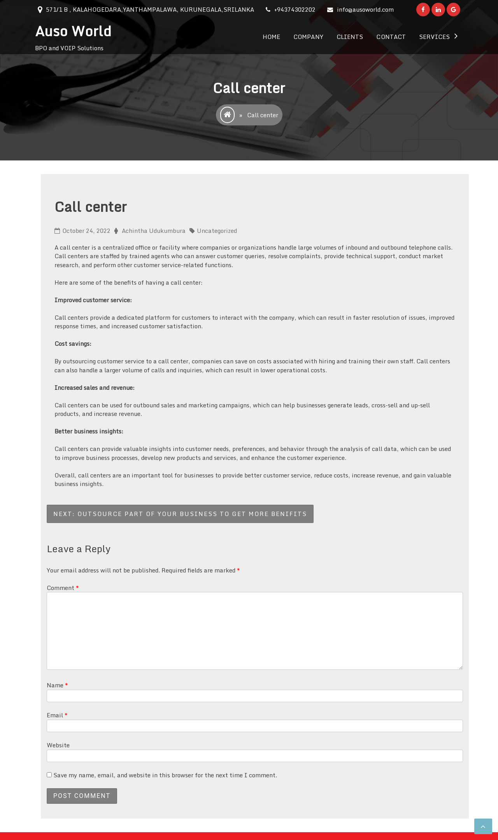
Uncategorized (217, 230)
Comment (63, 587)
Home (271, 36)
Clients (350, 36)
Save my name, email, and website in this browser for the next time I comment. (165, 775)
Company (308, 36)
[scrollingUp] (483, 826)
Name (57, 685)
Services (434, 36)
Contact (391, 36)
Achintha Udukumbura (154, 230)
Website (58, 745)
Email (57, 715)
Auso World (73, 31)
